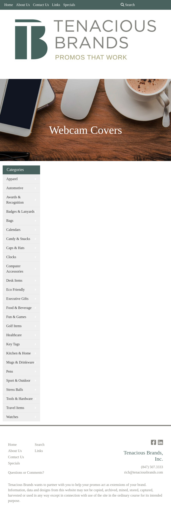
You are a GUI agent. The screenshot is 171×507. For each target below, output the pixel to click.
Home (8, 5)
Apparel (12, 179)
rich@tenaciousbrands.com (143, 472)
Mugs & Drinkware (20, 362)
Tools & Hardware (19, 399)
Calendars (13, 230)
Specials (69, 5)
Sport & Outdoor (18, 380)
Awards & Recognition (15, 199)
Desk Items (14, 280)
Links (56, 5)
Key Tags (13, 344)
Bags (9, 220)
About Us (23, 5)
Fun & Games (16, 317)
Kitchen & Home (18, 353)
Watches (12, 417)
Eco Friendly (15, 289)
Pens (9, 371)
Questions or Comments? (26, 472)
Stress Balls (14, 389)
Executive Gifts (17, 299)
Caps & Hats (15, 248)
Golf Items (14, 326)
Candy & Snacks (18, 239)
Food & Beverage (19, 308)
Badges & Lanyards (20, 211)
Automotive (14, 188)
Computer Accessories (14, 268)
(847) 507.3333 (152, 467)
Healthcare (14, 335)
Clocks (11, 257)
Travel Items (15, 408)
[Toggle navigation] (7, 74)
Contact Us (41, 5)
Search (128, 5)
